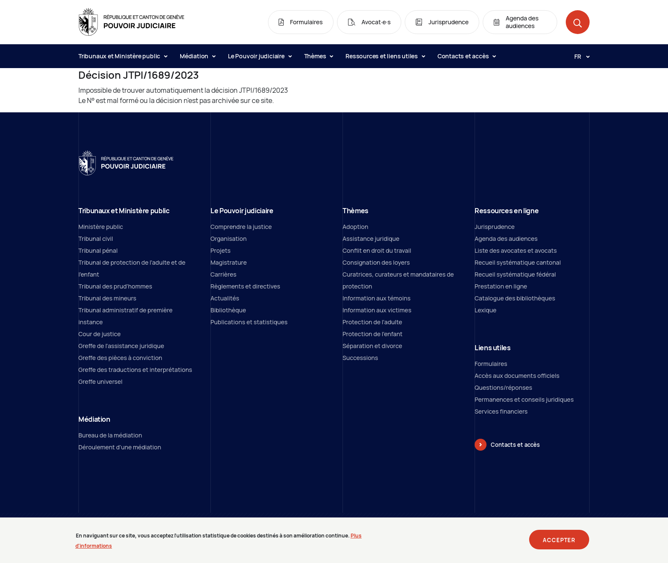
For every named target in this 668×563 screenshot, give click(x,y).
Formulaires (491, 364)
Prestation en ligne (501, 286)
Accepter (559, 542)
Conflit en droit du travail (377, 250)
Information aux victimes (377, 310)
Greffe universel (100, 381)
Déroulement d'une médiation (119, 447)
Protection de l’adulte (372, 322)
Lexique (485, 310)
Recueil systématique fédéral (515, 274)
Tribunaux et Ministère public (122, 56)
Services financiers (501, 411)
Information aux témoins (377, 298)
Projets (220, 250)
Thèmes (318, 56)
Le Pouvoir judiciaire (259, 56)
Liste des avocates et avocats (516, 250)
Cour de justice (99, 334)
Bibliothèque (228, 310)
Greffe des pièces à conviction (120, 358)
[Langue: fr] (578, 56)
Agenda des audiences (506, 238)
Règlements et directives (245, 286)
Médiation (197, 56)
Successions (360, 358)
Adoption (355, 227)
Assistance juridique (371, 238)
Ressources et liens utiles (385, 56)
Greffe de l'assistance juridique (121, 346)
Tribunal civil (95, 238)
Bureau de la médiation (110, 435)
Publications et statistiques (249, 322)
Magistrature (228, 262)
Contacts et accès (466, 56)
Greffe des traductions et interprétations (135, 370)
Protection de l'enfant (373, 334)
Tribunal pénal (98, 250)
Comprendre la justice (241, 227)
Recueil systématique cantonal (518, 262)
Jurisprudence (495, 227)
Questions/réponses (503, 387)
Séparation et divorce (372, 346)
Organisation (228, 238)
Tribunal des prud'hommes (115, 286)
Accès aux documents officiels (517, 376)
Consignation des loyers (376, 262)
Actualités (224, 298)
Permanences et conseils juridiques (524, 399)
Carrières (223, 274)
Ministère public (100, 227)
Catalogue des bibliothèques (515, 298)
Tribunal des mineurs (107, 298)
